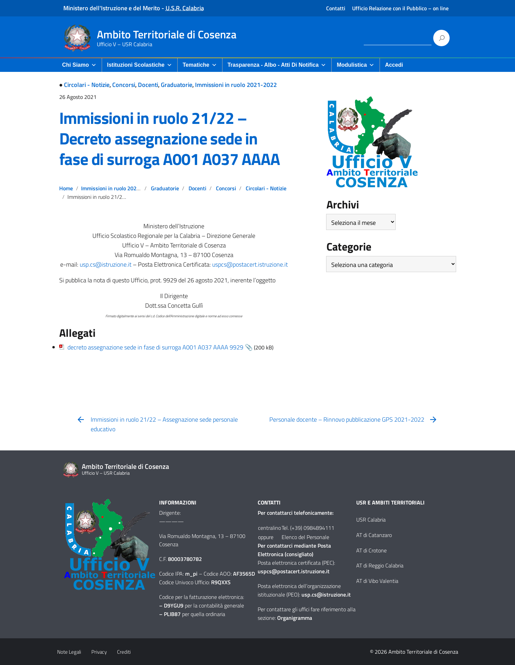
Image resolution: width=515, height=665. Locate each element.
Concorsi (123, 84)
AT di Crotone (371, 550)
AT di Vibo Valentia (377, 581)
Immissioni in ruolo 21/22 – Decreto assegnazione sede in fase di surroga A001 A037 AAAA (169, 138)
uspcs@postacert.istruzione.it (250, 264)
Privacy (99, 652)
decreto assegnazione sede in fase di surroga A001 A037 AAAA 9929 (155, 347)
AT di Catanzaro (374, 535)
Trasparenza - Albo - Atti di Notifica (277, 65)
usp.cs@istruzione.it (105, 264)
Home (66, 188)
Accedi (394, 65)
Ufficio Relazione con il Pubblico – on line (400, 8)
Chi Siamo (79, 65)
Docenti (148, 84)
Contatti (335, 8)
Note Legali (69, 652)
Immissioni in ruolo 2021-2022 (236, 84)
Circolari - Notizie (87, 84)
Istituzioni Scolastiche (139, 65)
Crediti (124, 652)
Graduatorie (176, 84)
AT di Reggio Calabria (379, 565)
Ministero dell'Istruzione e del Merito (111, 8)
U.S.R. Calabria (185, 8)
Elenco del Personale (305, 537)
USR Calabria (371, 519)
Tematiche (200, 65)
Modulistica (355, 65)
